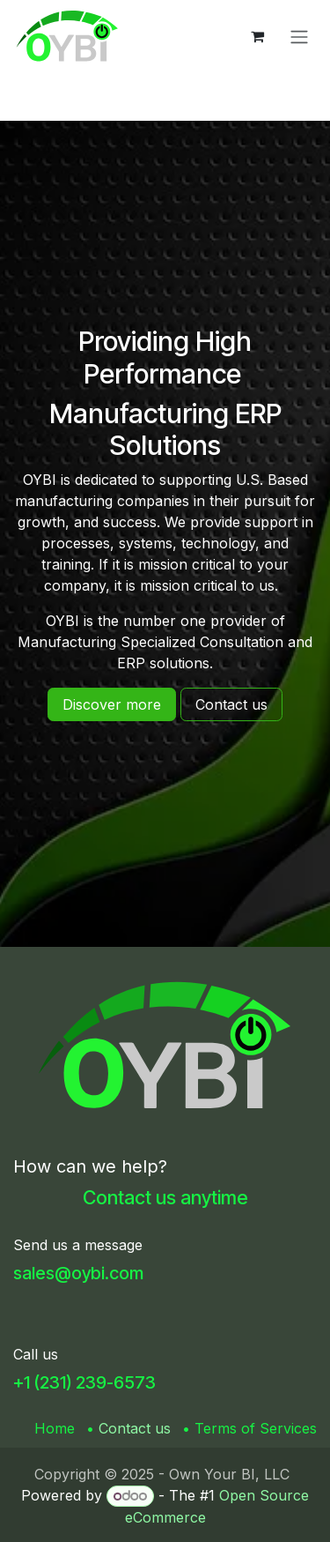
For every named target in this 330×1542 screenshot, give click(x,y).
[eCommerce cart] (257, 36)
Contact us (135, 1428)
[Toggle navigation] (299, 36)
